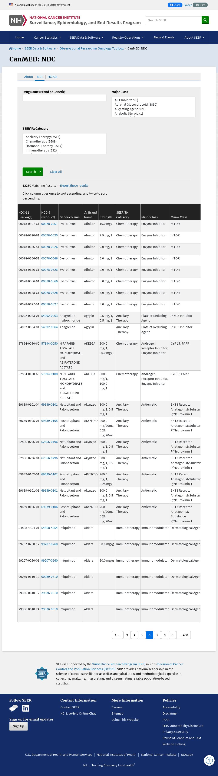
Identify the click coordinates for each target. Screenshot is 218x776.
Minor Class (179, 217)
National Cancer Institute (158, 754)
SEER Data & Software (40, 48)
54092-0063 (49, 315)
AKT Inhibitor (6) (153, 100)
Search (31, 171)
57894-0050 (49, 343)
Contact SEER (69, 707)
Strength (106, 217)
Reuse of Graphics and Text (182, 738)
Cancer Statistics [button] (46, 37)
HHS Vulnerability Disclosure (183, 726)
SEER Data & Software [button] (85, 37)
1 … (117, 635)
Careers (117, 707)
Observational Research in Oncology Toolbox (92, 48)
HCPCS (52, 76)
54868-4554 (49, 528)
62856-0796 (49, 442)
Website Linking (174, 744)
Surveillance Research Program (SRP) (118, 664)
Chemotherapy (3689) (64, 141)
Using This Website (125, 719)
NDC (40, 76)
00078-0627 (49, 304)
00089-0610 (49, 576)
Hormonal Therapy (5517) (64, 146)
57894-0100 (49, 374)
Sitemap (117, 713)
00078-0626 (49, 247)
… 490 (183, 635)
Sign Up (18, 726)
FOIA (166, 719)
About (28, 76)
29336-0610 (49, 593)
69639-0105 (49, 420)
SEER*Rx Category (35, 128)
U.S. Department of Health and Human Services (58, 754)
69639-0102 (49, 474)
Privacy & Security (175, 731)
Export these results (74, 185)
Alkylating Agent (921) (153, 109)
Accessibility (171, 707)
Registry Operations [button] (126, 37)
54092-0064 (49, 327)
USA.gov (187, 754)
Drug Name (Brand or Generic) (44, 92)
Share (176, 5)
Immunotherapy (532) (64, 150)
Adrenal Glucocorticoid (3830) (153, 104)
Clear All (56, 171)
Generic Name (70, 217)
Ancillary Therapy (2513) (64, 137)
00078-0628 (49, 292)
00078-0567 (49, 223)
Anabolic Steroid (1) (153, 113)
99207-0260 (49, 544)
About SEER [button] (193, 37)
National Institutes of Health (116, 754)
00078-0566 (49, 258)
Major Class (120, 92)
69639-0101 (49, 404)
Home (19, 37)
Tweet (187, 5)
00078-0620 (49, 235)
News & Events (164, 37)
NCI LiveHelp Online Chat (78, 713)
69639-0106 (49, 507)
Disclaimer (170, 713)
